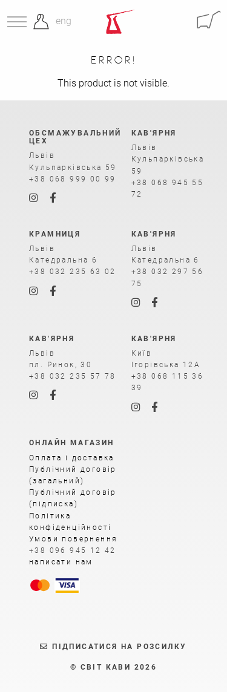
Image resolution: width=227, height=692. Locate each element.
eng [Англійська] (63, 21)
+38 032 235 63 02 (72, 271)
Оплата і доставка (71, 458)
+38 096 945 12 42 (72, 550)
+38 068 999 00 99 (72, 179)
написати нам (61, 562)
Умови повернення (73, 539)
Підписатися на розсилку (113, 646)
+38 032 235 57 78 (72, 376)
